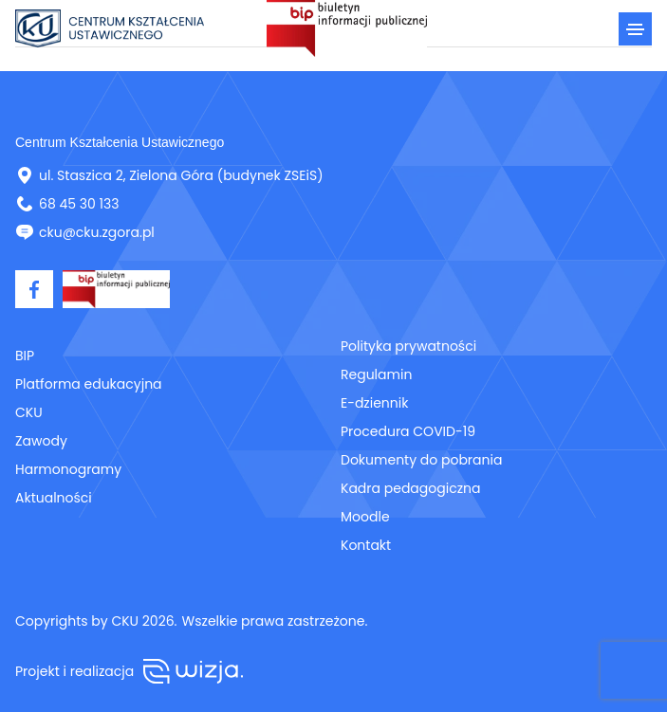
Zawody (41, 440)
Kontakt (366, 545)
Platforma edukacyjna (88, 383)
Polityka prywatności (408, 346)
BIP (24, 355)
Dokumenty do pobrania (421, 459)
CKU (29, 412)
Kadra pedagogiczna (410, 488)
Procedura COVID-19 (408, 431)
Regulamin (376, 374)
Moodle (365, 516)
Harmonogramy (68, 469)
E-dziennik (374, 402)
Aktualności (53, 497)
